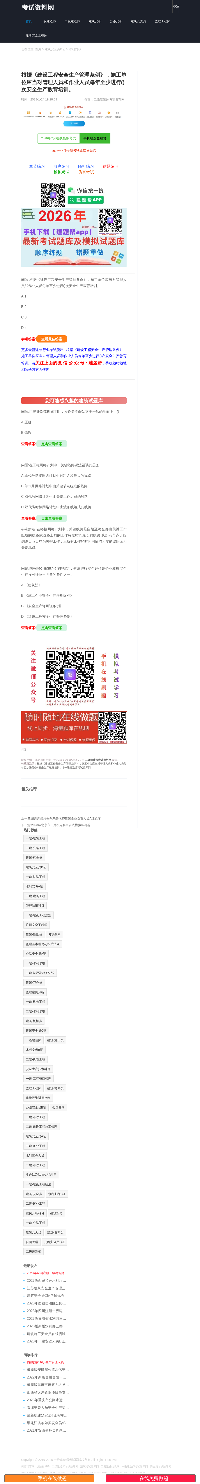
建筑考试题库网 (89, 1466)
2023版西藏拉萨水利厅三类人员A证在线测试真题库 (48, 1280)
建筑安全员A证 (36, 1136)
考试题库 (54, 934)
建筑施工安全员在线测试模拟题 (48, 1334)
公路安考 (116, 21)
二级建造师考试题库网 (65, 1466)
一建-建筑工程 (35, 838)
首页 (29, 21)
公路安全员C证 (54, 1242)
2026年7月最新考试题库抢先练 (74, 150)
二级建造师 (72, 21)
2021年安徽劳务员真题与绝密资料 (48, 1430)
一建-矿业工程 (35, 1146)
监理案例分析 (35, 992)
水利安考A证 (34, 886)
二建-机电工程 (35, 1059)
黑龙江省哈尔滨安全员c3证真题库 (48, 1423)
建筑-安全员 (34, 1194)
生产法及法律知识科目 (41, 1174)
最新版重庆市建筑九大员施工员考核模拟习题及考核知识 (48, 1385)
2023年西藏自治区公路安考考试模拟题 (48, 1303)
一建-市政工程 (35, 1117)
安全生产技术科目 (38, 1069)
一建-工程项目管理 (38, 1078)
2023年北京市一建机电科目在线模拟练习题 (60, 825)
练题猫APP (43, 1466)
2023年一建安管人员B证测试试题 (48, 1341)
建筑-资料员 (55, 1232)
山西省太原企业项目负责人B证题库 (48, 1392)
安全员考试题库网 (160, 1466)
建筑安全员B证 (55, 49)
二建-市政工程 (35, 1165)
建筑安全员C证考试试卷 (46, 1295)
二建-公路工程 (35, 848)
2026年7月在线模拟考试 (58, 138)
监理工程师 (162, 21)
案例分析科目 (35, 1213)
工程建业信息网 (110, 1466)
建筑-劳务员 (34, 982)
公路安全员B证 (36, 1107)
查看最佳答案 (51, 339)
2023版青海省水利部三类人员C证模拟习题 (48, 1318)
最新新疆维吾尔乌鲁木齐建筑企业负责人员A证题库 (66, 818)
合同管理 (32, 1242)
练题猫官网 (27, 1466)
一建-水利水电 (35, 963)
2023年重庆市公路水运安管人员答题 (48, 1400)
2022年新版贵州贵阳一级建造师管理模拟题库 (48, 1377)
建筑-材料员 (55, 1088)
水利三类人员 (35, 1155)
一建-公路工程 (35, 1223)
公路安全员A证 (36, 953)
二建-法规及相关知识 (40, 973)
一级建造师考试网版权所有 (72, 1460)
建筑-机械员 (34, 1021)
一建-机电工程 (35, 1001)
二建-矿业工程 (35, 1203)
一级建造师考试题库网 (135, 1466)
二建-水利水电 (35, 1011)
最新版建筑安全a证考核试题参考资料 (48, 1415)
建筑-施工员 (55, 1040)
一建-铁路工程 (35, 877)
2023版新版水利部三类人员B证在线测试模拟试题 (48, 1326)
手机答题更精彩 (94, 138)
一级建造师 (48, 21)
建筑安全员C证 (36, 1030)
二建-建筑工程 (35, 896)
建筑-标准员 (34, 857)
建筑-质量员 (34, 934)
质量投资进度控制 (38, 1098)
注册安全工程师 (36, 35)
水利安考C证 (57, 1194)
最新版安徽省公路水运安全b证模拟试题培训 (48, 1370)
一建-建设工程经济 (38, 1184)
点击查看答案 (51, 444)
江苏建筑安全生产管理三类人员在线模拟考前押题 (48, 1288)
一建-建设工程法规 (38, 915)
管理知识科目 (35, 905)
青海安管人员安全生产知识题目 (48, 1408)
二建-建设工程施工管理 (42, 1126)
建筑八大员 (138, 21)
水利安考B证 (34, 1050)
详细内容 (75, 49)
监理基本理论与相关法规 (43, 944)
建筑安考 (95, 21)
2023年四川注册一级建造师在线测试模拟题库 (48, 1311)
